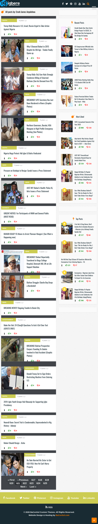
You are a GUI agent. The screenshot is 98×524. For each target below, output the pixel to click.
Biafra (4, 20)
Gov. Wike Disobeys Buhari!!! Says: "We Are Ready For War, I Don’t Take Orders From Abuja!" (84, 193)
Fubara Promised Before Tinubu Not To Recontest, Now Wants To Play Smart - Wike (84, 99)
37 (76, 265)
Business (5, 208)
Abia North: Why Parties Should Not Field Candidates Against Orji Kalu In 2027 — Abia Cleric (84, 141)
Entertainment (7, 319)
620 (11, 483)
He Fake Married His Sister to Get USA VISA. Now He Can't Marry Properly (39, 463)
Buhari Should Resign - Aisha (14, 443)
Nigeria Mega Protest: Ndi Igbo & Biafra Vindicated (22, 153)
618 (40, 480)
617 (33, 480)
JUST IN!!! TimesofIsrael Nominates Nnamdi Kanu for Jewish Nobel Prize (83, 158)
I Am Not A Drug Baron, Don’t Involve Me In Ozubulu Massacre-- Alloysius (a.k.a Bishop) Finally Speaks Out (84, 228)
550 (82, 164)
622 (25, 483)
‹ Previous (23, 480)
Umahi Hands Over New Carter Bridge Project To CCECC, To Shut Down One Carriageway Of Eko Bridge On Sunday (84, 32)
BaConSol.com (62, 515)
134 (89, 164)
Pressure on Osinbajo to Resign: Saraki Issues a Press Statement (27, 170)
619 (47, 480)
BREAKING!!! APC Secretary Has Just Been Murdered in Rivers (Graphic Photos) (40, 103)
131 (89, 183)
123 (68, 265)
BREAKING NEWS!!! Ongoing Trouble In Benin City (22, 307)
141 (82, 281)
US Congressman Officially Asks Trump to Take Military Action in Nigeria (84, 49)
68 (89, 235)
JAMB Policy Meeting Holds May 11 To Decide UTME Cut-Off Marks (84, 82)
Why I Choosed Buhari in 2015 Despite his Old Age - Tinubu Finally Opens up (40, 50)
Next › (23, 486)
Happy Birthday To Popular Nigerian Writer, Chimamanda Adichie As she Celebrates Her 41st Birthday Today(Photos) (84, 176)
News (27, 41)
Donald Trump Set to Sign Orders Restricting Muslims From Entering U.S (39, 377)
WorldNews (29, 368)
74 (89, 281)
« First (11, 480)
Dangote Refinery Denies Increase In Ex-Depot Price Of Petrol (83, 66)
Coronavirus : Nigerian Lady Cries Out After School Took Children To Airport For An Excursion (84, 275)
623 (31, 483)
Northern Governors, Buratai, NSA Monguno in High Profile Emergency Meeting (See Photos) (40, 129)
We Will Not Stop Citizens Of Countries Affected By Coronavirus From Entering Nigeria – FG (76, 260)
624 (38, 483)
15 (89, 147)
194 (89, 199)
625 (45, 483)
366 (82, 183)
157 (82, 235)
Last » (33, 486)
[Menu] (94, 8)
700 (82, 147)
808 (82, 128)
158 (89, 128)
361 (82, 199)
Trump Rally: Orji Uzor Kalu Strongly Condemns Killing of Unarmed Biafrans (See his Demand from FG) (40, 78)
